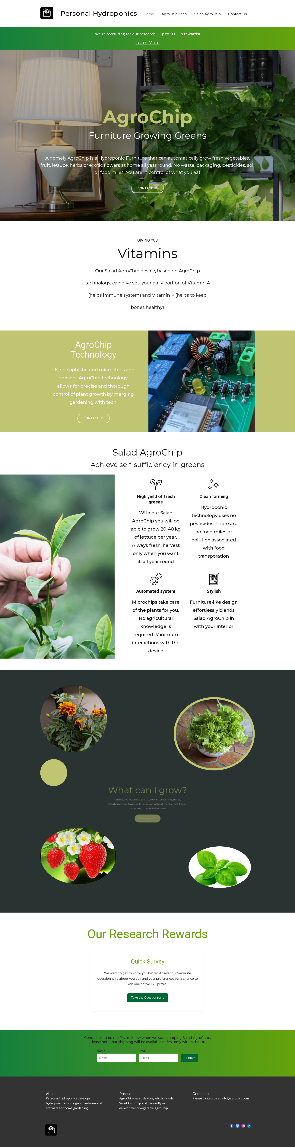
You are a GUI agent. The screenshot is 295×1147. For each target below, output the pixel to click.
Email (142, 1051)
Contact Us (237, 14)
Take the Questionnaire (147, 997)
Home (149, 14)
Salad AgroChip (207, 14)
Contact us (93, 418)
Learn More (148, 42)
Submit (190, 1058)
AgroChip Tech (174, 14)
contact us (147, 188)
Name (101, 1051)
